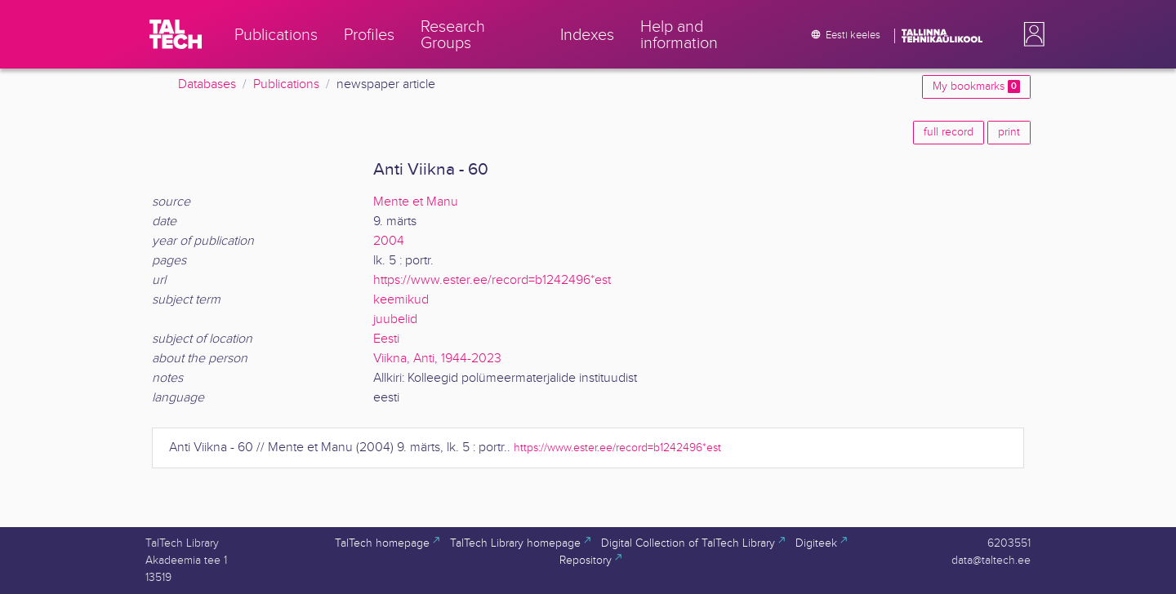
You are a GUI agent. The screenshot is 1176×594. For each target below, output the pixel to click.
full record (948, 132)
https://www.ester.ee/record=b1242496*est (492, 280)
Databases (207, 84)
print (1009, 132)
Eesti (386, 339)
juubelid (395, 319)
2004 (388, 241)
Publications (286, 84)
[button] (1031, 34)
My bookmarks (976, 86)
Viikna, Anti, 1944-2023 (437, 358)
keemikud (401, 300)
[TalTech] (175, 34)
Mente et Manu (415, 202)
